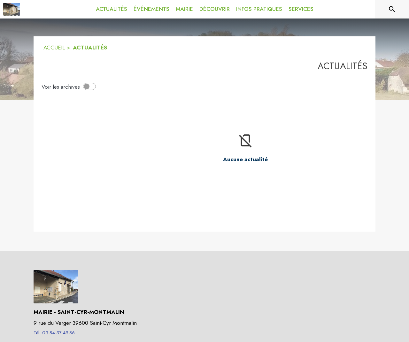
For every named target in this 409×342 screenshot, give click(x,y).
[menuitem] (111, 9)
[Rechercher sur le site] (392, 9)
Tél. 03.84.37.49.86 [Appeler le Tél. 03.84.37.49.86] (54, 332)
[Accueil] (11, 9)
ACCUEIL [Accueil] (54, 47)
